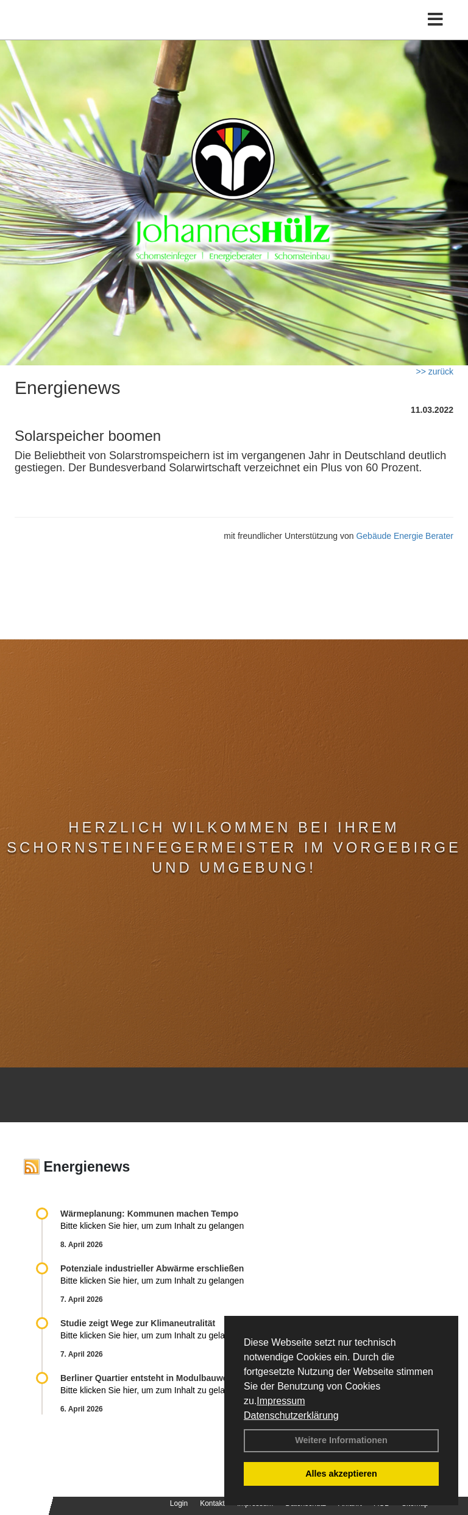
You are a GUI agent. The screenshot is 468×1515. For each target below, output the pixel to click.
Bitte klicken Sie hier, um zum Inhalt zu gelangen (152, 1226)
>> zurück (434, 371)
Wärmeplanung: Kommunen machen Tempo (149, 1213)
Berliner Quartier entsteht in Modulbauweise (149, 1378)
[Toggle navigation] (435, 20)
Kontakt (212, 1503)
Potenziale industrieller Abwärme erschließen (152, 1268)
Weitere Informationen (341, 1440)
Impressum (281, 1401)
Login (179, 1503)
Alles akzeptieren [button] (341, 1473)
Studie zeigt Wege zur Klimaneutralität (137, 1323)
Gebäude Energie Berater (404, 536)
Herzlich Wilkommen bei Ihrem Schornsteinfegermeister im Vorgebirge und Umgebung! (234, 847)
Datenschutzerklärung (291, 1415)
